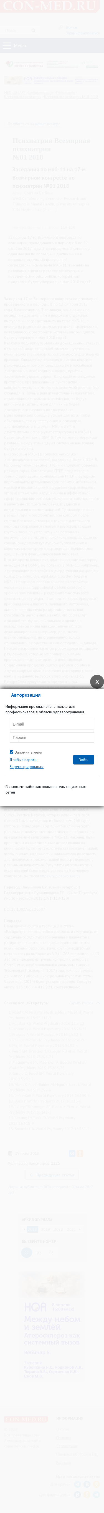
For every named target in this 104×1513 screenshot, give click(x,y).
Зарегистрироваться (27, 766)
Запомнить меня (28, 752)
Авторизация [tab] (25, 695)
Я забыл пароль (23, 759)
